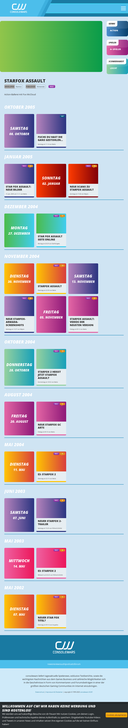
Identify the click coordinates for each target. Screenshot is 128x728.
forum (77, 664)
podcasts (69, 664)
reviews (56, 664)
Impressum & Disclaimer (54, 692)
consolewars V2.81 (86, 692)
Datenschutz (39, 692)
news (50, 664)
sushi (62, 664)
